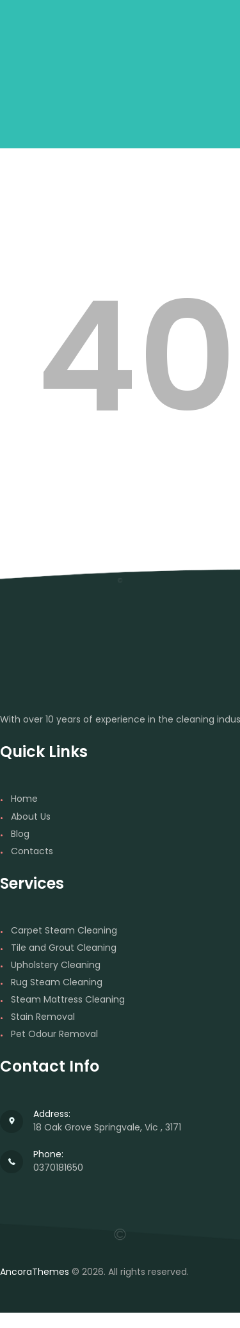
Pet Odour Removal (54, 1033)
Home (24, 798)
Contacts (32, 851)
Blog (20, 833)
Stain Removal (43, 1016)
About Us (31, 816)
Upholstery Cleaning (55, 964)
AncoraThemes (34, 1271)
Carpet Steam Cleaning (64, 930)
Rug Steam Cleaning (56, 982)
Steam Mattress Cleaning (68, 999)
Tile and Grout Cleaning (63, 947)
